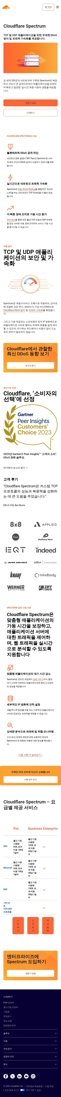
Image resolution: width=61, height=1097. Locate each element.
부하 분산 (11, 220)
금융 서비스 (38, 679)
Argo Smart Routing (26, 189)
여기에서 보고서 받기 (14, 467)
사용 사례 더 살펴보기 (31, 755)
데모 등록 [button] (48, 925)
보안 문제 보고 (11, 1090)
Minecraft (7, 868)
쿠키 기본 (27, 1090)
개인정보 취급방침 (34, 1086)
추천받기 (7, 1016)
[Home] (6, 7)
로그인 (48, 7)
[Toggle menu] (57, 7)
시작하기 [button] (30, 113)
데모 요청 (7, 1021)
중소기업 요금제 (10, 1007)
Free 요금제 (8, 1002)
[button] (30, 58)
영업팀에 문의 (9, 1025)
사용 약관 (49, 1086)
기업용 (6, 1012)
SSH (5, 846)
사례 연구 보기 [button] (30, 779)
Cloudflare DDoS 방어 (14, 310)
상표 (39, 1090)
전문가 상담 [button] (30, 103)
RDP (5, 889)
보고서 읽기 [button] (30, 365)
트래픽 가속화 (36, 310)
